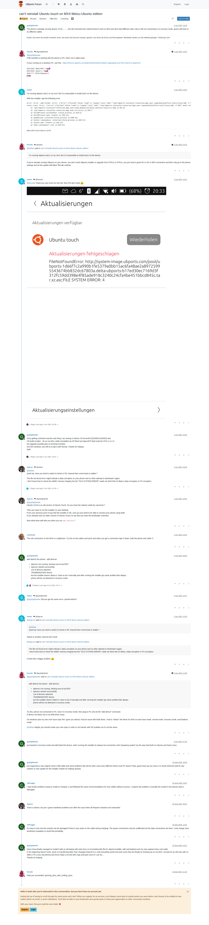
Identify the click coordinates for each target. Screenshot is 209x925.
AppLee (30, 467)
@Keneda (38, 179)
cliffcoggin (31, 783)
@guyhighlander (41, 52)
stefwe (29, 90)
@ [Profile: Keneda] (31, 183)
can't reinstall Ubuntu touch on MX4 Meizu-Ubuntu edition (64, 148)
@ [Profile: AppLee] (31, 620)
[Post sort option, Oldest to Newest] (173, 18)
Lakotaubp (31, 535)
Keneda (30, 52)
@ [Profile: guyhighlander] (33, 55)
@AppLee (38, 617)
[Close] (188, 891)
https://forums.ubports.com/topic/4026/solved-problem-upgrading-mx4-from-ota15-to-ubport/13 (101, 63)
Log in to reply (183, 19)
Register (25, 910)
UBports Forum (34, 4)
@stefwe (38, 145)
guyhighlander (32, 25)
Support (23, 18)
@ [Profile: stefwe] (30, 148)
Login (33, 910)
